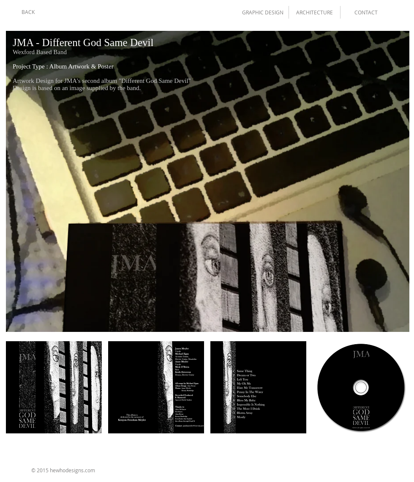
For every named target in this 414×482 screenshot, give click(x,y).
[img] (54, 387)
